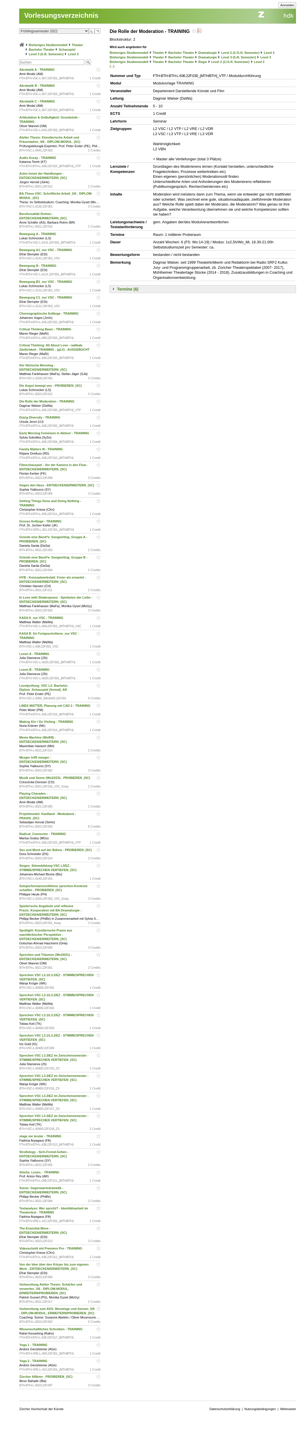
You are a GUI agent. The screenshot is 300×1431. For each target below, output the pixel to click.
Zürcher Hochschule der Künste (41, 1409)
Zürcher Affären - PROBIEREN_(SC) (46, 1376)
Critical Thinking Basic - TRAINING (45, 329)
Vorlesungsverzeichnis (61, 15)
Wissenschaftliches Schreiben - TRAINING (51, 1329)
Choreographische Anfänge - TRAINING (49, 313)
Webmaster (288, 1409)
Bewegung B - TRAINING (38, 265)
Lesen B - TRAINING (34, 669)
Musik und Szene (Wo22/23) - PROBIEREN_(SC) (55, 777)
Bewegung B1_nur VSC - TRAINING (46, 281)
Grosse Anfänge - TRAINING (40, 521)
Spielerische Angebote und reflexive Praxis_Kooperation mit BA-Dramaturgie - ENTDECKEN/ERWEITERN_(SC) (50, 910)
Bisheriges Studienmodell (48, 45)
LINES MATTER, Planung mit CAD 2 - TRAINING (55, 705)
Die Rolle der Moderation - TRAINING (47, 401)
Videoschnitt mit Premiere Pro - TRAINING (51, 1248)
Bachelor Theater (42, 49)
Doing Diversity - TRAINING (40, 417)
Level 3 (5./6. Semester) (46, 54)
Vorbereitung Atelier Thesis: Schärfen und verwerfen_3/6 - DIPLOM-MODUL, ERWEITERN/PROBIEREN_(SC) (50, 1289)
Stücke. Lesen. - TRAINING (39, 1172)
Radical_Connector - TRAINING (43, 834)
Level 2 (269, 52)
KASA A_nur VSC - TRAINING (41, 617)
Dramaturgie (207, 52)
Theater (77, 45)
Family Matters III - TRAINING (41, 449)
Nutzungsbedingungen (260, 1409)
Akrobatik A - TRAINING (37, 69)
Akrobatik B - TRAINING (37, 85)
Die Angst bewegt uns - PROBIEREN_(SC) (50, 385)
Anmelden (287, 5)
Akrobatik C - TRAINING (37, 101)
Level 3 (73, 54)
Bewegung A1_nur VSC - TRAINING (46, 250)
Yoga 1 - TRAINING (33, 1345)
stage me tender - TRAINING (40, 1136)
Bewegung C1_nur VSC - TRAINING (46, 297)
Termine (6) (127, 289)
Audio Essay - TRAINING (38, 157)
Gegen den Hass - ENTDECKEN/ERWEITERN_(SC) (57, 485)
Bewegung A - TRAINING (38, 234)
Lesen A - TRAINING (34, 654)
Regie (202, 62)
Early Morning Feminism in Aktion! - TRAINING (54, 433)
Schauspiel (67, 49)
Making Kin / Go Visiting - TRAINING (46, 721)
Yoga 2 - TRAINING (33, 1361)
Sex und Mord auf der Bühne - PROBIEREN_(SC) (56, 850)
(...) (112, 66)
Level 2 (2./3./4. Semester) (240, 52)
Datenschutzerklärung (225, 1409)
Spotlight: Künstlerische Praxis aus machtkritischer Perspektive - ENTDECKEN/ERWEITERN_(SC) (45, 935)
